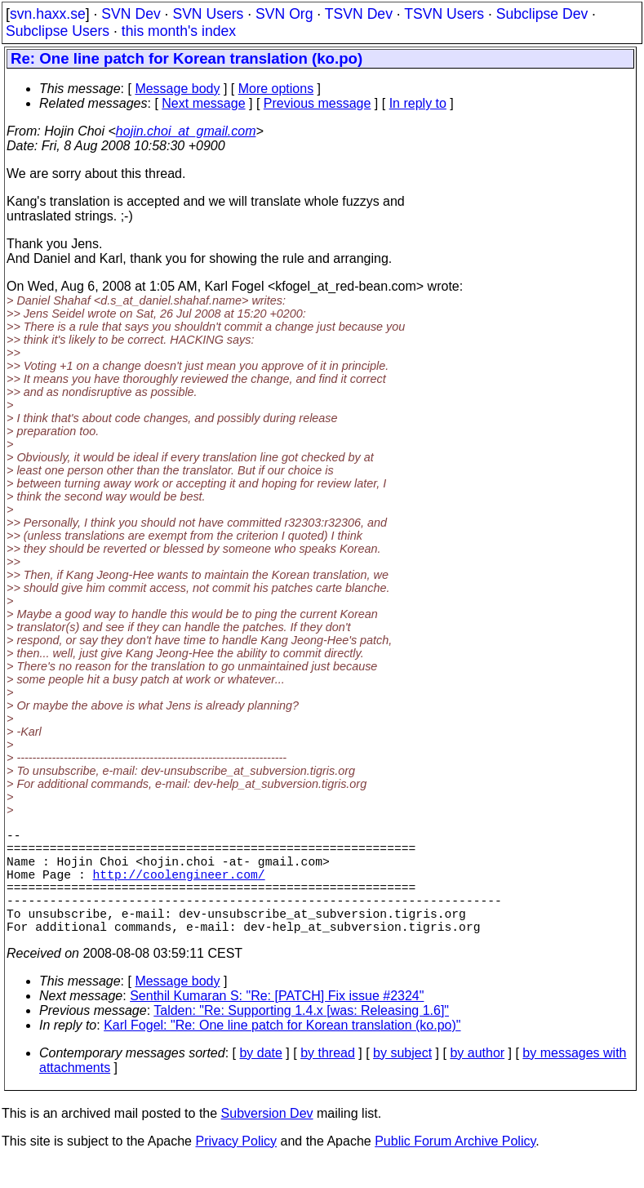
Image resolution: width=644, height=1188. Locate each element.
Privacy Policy (236, 1167)
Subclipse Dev (542, 14)
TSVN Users (444, 14)
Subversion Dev (267, 1139)
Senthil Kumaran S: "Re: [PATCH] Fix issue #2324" (277, 1022)
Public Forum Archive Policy (455, 1167)
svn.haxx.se (48, 14)
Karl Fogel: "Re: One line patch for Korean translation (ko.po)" (282, 1051)
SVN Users (207, 14)
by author (477, 1079)
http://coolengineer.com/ (179, 887)
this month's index (179, 31)
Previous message (317, 103)
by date (260, 1079)
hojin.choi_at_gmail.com (186, 131)
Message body (177, 89)
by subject (402, 1079)
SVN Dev (130, 14)
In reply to (417, 103)
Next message (203, 103)
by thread (327, 1079)
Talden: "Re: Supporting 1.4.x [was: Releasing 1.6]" (301, 1036)
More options (276, 89)
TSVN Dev (359, 14)
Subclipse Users (57, 31)
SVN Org (284, 14)
